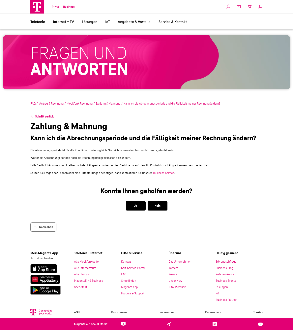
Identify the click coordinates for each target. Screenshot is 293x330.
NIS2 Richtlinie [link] (177, 287)
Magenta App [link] (129, 287)
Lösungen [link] (222, 287)
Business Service (163, 173)
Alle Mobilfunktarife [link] (86, 261)
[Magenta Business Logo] (37, 7)
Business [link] (69, 6)
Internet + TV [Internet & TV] (63, 21)
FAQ (33, 103)
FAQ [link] (123, 274)
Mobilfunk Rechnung (80, 103)
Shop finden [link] (128, 280)
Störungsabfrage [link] (226, 261)
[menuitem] (37, 21)
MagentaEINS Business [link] (88, 280)
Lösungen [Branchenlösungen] (89, 21)
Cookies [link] (258, 312)
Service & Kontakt (173, 21)
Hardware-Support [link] (132, 293)
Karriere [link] (173, 268)
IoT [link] (217, 293)
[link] (239, 6)
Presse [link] (172, 274)
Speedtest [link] (80, 287)
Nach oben (43, 227)
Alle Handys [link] (81, 274)
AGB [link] (77, 312)
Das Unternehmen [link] (179, 261)
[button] (37, 7)
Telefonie (37, 21)
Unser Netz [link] (175, 280)
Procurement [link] (119, 312)
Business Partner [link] (226, 300)
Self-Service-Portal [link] (133, 268)
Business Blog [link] (224, 268)
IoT (107, 21)
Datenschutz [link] (213, 312)
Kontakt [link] (126, 261)
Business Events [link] (226, 280)
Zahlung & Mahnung (108, 103)
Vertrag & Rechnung (51, 103)
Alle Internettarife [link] (85, 268)
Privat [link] (55, 6)
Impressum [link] (167, 312)
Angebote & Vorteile (134, 21)
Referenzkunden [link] (226, 274)
